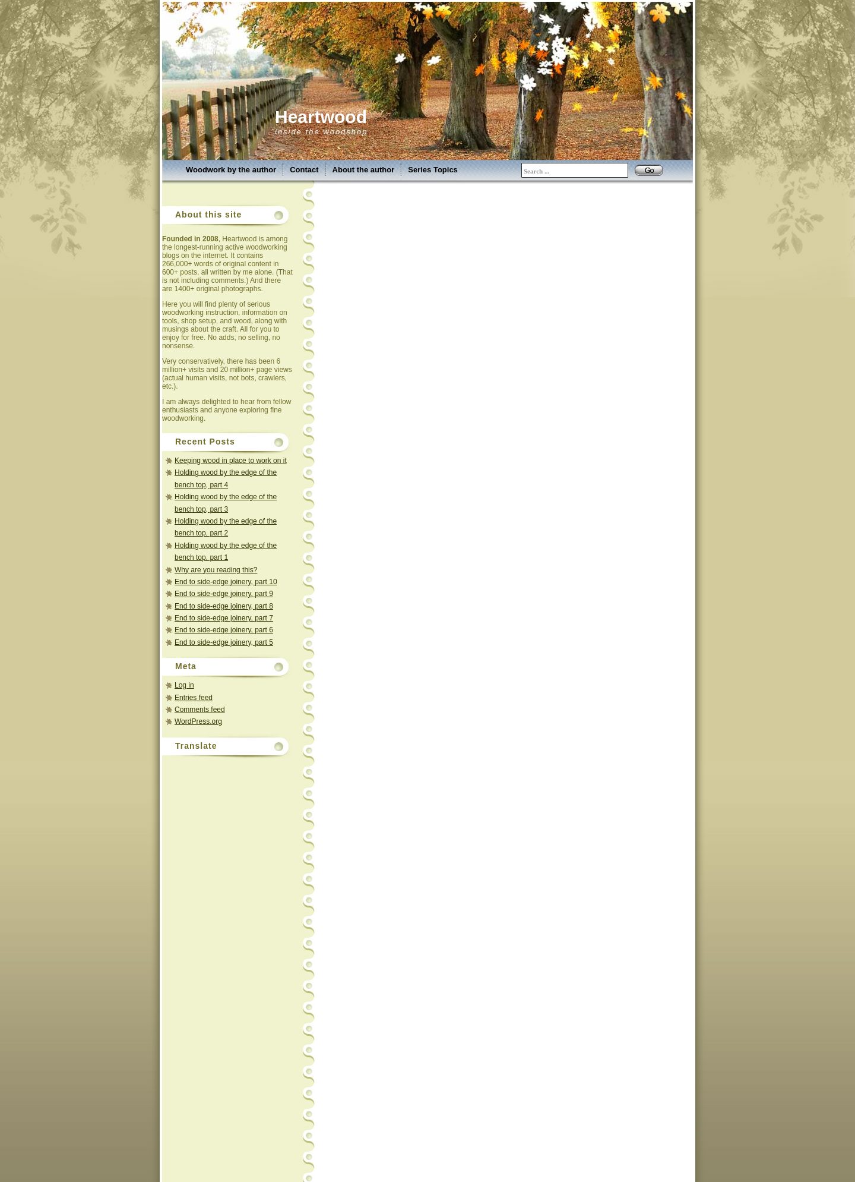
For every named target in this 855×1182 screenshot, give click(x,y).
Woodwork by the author (231, 169)
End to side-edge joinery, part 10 (226, 582)
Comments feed (200, 709)
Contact (304, 169)
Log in (184, 685)
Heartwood (321, 117)
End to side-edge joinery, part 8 (224, 606)
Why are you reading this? (216, 570)
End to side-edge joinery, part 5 (224, 642)
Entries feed (194, 698)
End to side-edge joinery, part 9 (224, 594)
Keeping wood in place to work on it (231, 460)
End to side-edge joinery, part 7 (224, 618)
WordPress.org (198, 721)
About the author (363, 169)
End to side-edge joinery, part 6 (224, 630)
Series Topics (433, 169)
